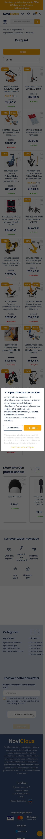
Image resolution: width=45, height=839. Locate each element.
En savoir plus (13, 428)
